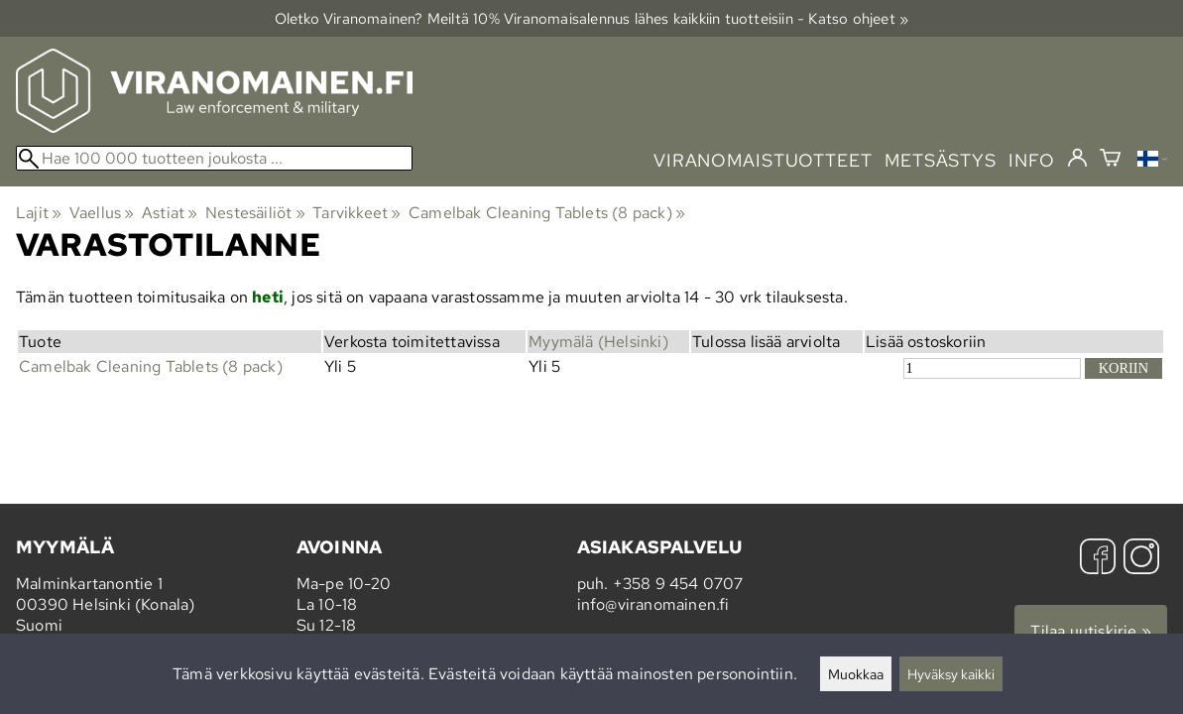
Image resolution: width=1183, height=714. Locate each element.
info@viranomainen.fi (653, 604)
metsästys (941, 160)
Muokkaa (856, 673)
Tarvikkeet (356, 212)
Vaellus (102, 212)
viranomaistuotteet (763, 160)
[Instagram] (1141, 558)
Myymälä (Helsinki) (598, 341)
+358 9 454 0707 (678, 583)
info (1031, 160)
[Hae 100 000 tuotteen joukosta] (214, 158)
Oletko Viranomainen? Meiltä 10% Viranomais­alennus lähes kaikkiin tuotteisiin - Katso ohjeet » (592, 18)
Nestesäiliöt (255, 212)
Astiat (170, 212)
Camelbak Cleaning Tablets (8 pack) (547, 212)
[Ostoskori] (1110, 160)
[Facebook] (1098, 558)
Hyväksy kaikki (951, 673)
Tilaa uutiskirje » (1090, 631)
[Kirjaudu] (1077, 159)
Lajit (38, 212)
